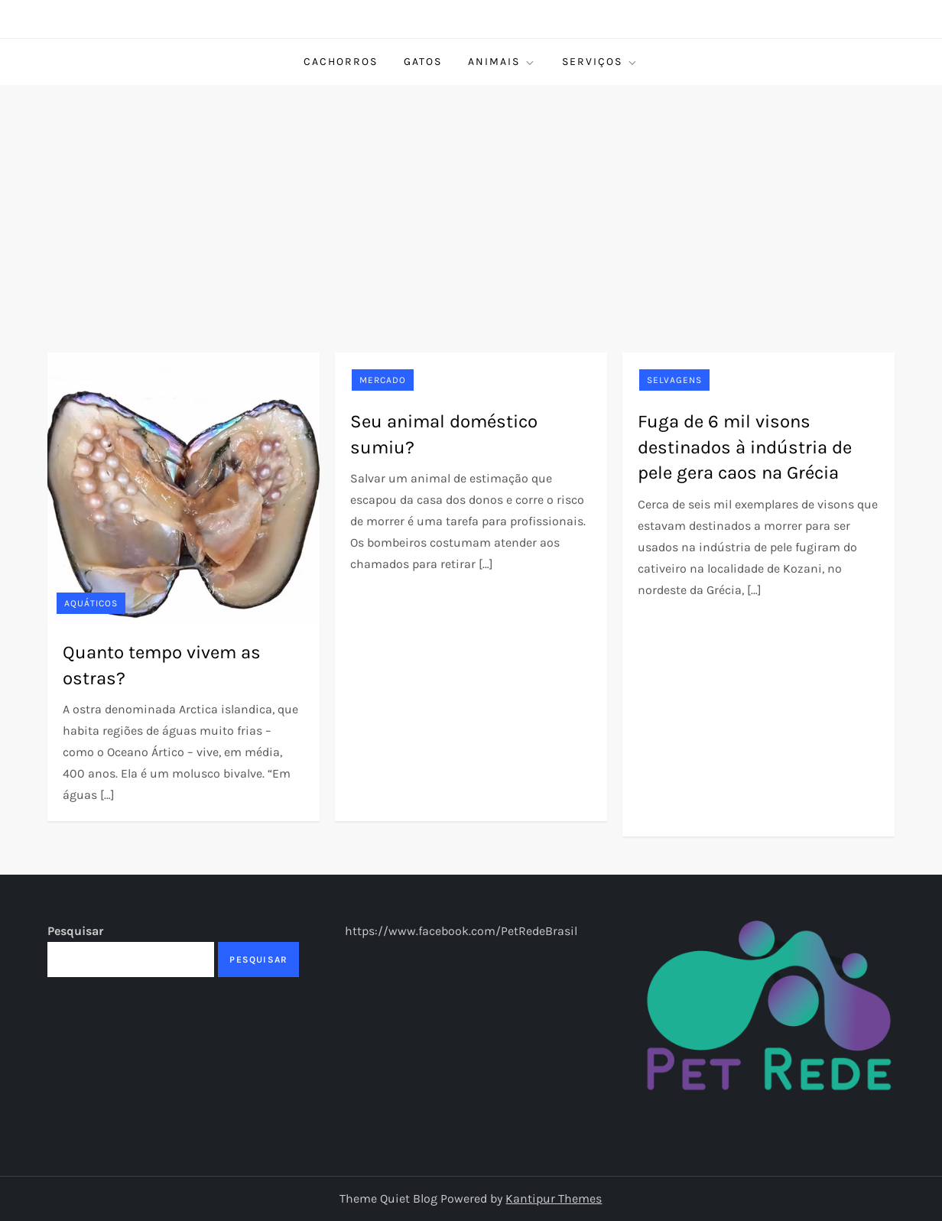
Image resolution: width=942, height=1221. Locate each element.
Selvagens (674, 380)
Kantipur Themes (553, 1198)
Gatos (423, 61)
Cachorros (341, 61)
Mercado (382, 380)
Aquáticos (91, 603)
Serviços (600, 62)
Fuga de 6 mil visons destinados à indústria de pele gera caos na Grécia (745, 447)
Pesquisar (75, 931)
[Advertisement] (471, 200)
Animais (502, 62)
